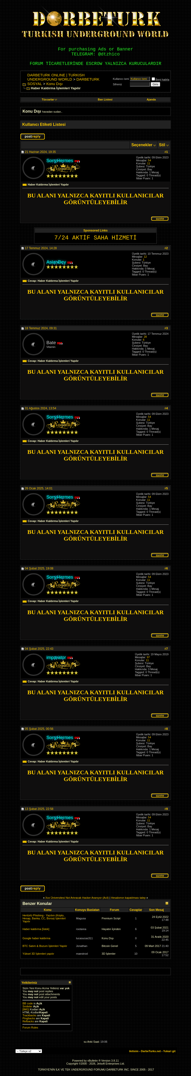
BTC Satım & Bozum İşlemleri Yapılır (44, 945)
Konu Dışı (54, 84)
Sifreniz (117, 84)
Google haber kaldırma (36, 938)
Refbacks (28, 1021)
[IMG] (25, 1009)
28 (145, 336)
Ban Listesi (105, 99)
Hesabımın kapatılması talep (128, 897)
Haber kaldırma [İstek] (35, 929)
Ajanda (151, 99)
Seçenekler (141, 145)
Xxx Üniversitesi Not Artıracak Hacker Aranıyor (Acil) (77, 897)
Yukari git (169, 1051)
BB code (27, 1003)
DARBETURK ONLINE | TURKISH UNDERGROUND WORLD (56, 77)
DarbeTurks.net (151, 1051)
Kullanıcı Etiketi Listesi (43, 124)
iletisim (134, 1051)
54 (149, 160)
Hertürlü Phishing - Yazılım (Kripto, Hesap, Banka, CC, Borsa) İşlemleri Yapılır (44, 918)
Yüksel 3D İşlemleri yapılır (38, 953)
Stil (162, 145)
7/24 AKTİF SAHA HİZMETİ (95, 237)
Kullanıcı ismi (121, 78)
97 (148, 657)
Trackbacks (29, 1015)
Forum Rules (30, 1027)
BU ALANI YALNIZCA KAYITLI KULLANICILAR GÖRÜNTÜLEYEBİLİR (95, 198)
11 (148, 163)
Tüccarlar (49, 99)
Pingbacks (28, 1018)
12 (145, 256)
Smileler (27, 1006)
